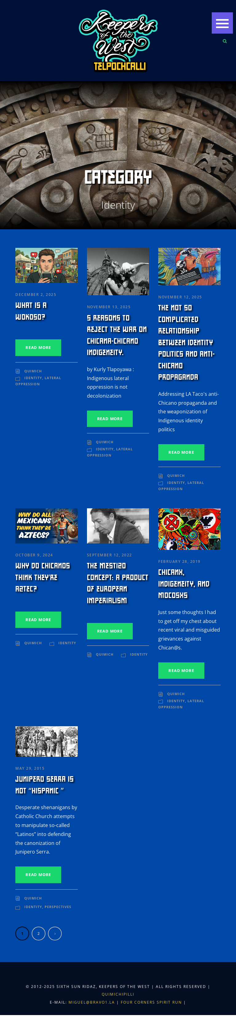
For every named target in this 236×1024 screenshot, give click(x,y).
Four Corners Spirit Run (152, 1002)
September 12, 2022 (109, 555)
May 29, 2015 (30, 768)
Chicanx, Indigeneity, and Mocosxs (184, 584)
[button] (222, 23)
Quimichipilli (118, 994)
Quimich (33, 371)
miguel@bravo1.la (92, 1002)
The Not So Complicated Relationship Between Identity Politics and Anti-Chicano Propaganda (186, 343)
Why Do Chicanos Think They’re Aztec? (42, 577)
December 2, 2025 (35, 294)
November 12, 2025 (180, 297)
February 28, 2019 (179, 561)
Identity (33, 377)
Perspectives (58, 906)
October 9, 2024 (34, 555)
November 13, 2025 (109, 306)
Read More (38, 347)
